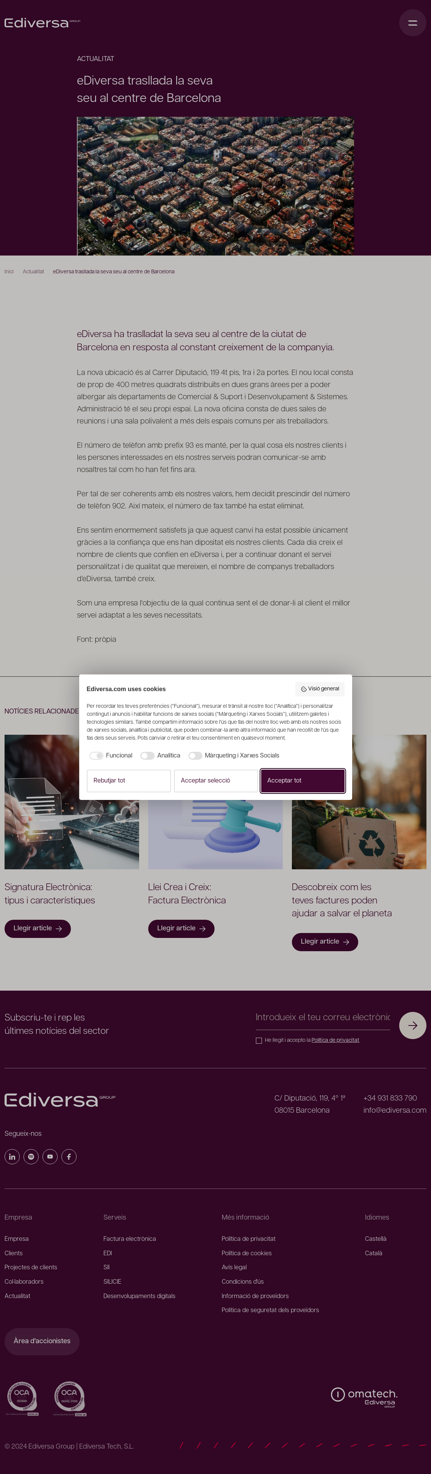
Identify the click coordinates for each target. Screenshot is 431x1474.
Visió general (320, 689)
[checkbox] (110, 756)
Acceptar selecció (205, 781)
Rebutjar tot (109, 781)
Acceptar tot (284, 781)
